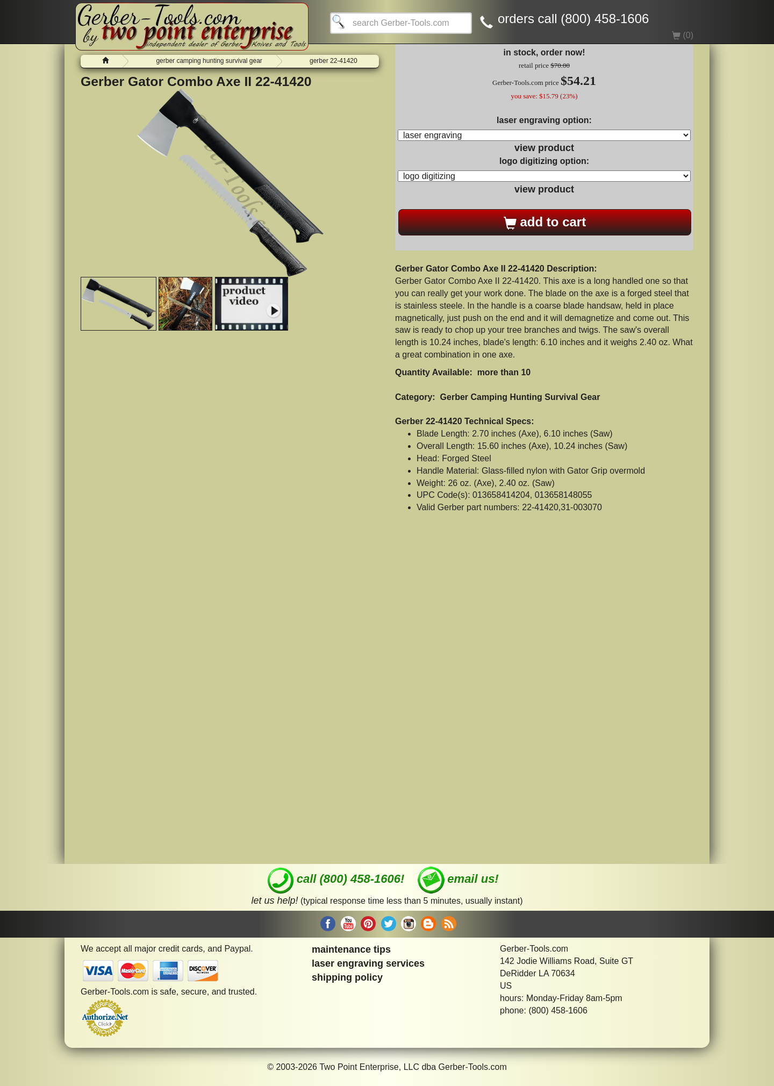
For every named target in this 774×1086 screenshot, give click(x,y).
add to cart (545, 222)
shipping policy (347, 977)
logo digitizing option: (544, 161)
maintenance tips (351, 949)
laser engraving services (368, 963)
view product (544, 147)
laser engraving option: (544, 120)
